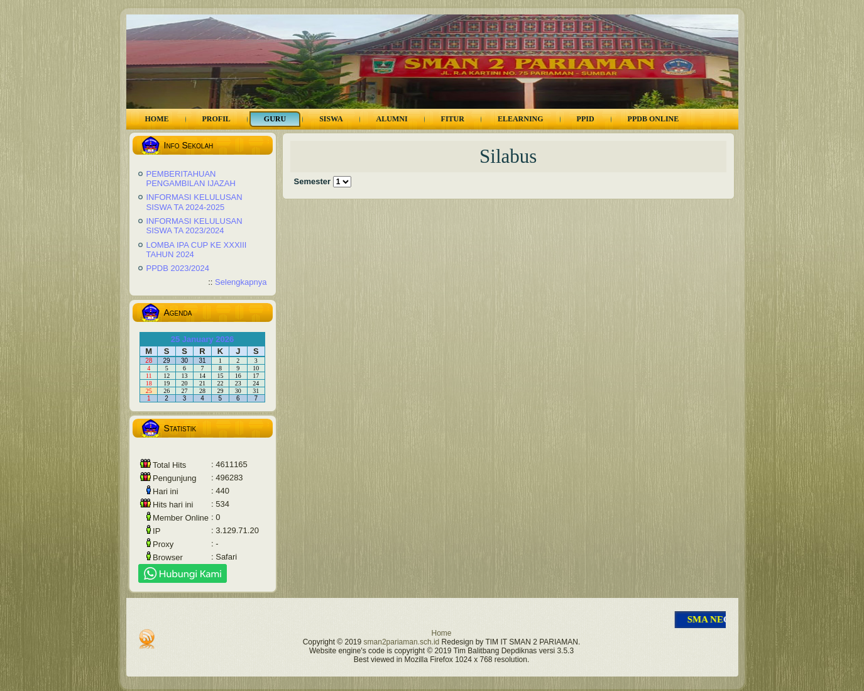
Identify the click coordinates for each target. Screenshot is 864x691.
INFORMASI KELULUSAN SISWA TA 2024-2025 (194, 202)
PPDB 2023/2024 (177, 268)
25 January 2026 (202, 339)
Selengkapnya (240, 282)
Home (441, 633)
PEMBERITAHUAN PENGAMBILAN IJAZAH (191, 179)
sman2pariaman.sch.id (402, 642)
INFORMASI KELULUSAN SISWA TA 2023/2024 (194, 226)
